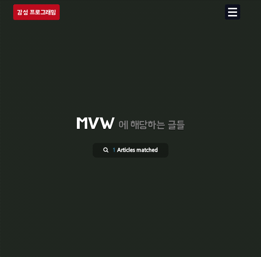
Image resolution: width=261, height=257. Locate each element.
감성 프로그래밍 (36, 12)
